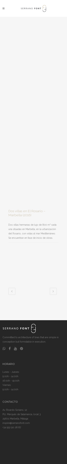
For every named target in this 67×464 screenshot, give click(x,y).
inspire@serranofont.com (16, 423)
